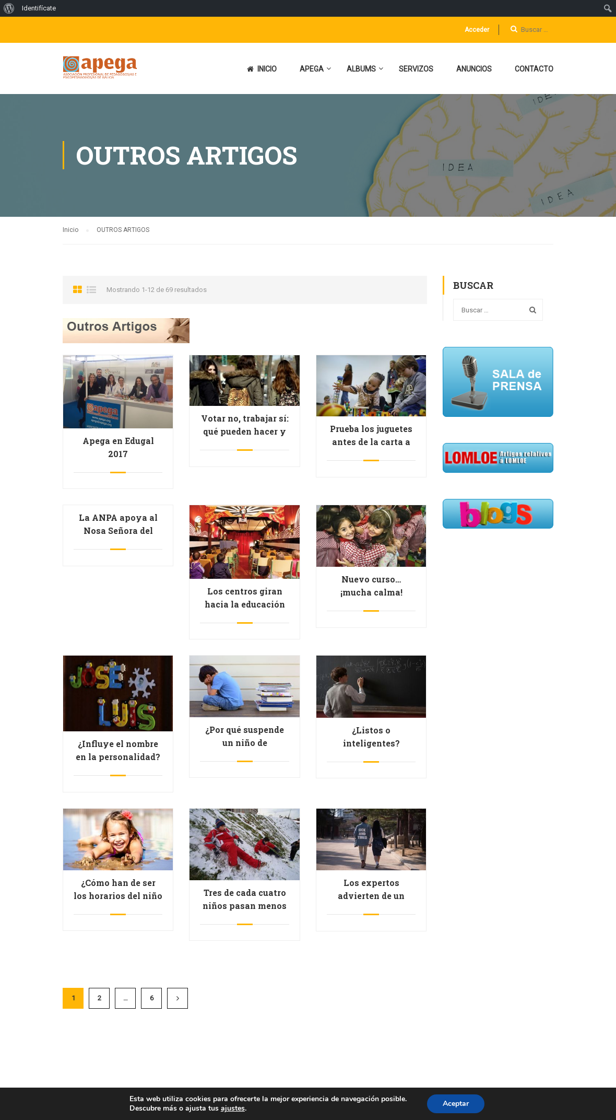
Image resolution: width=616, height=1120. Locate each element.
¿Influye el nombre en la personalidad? (118, 750)
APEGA (312, 69)
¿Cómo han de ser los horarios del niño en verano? (118, 895)
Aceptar (456, 1104)
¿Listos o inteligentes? (371, 737)
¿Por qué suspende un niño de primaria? (244, 742)
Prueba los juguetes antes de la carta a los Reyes (371, 441)
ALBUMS (361, 69)
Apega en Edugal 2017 (118, 447)
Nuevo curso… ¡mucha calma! (371, 586)
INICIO (262, 69)
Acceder (477, 29)
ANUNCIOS (474, 69)
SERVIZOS (416, 69)
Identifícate (39, 8)
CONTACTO (534, 69)
